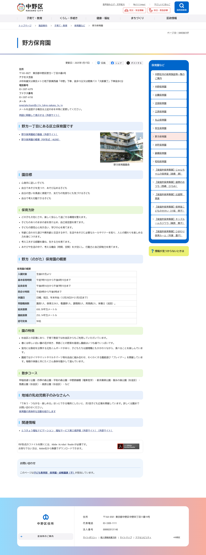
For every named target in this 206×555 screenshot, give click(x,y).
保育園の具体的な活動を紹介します (37, 411)
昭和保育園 (160, 161)
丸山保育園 (160, 120)
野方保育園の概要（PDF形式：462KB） (40, 139)
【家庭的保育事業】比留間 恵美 (170, 196)
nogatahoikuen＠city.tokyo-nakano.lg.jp (41, 105)
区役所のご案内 (46, 536)
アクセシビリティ (143, 537)
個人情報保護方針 (108, 537)
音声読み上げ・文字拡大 (114, 4)
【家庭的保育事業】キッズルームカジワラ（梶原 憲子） (170, 221)
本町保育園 (160, 145)
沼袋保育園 (160, 103)
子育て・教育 (60, 26)
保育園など (79, 26)
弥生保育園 (160, 128)
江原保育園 (160, 111)
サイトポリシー (90, 537)
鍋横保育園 (160, 153)
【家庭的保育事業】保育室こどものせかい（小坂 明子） (170, 209)
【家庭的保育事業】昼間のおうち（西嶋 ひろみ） (170, 184)
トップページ (25, 26)
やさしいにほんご (162, 4)
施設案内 (43, 26)
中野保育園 (160, 86)
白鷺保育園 (160, 95)
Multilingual (139, 4)
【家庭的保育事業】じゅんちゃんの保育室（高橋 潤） (170, 172)
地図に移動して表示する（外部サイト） (39, 115)
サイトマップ (126, 537)
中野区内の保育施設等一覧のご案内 (170, 76)
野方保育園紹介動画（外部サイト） (39, 134)
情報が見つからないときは (169, 251)
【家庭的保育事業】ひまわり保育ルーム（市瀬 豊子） (170, 233)
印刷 (103, 63)
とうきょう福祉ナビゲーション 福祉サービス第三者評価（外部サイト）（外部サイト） (67, 430)
